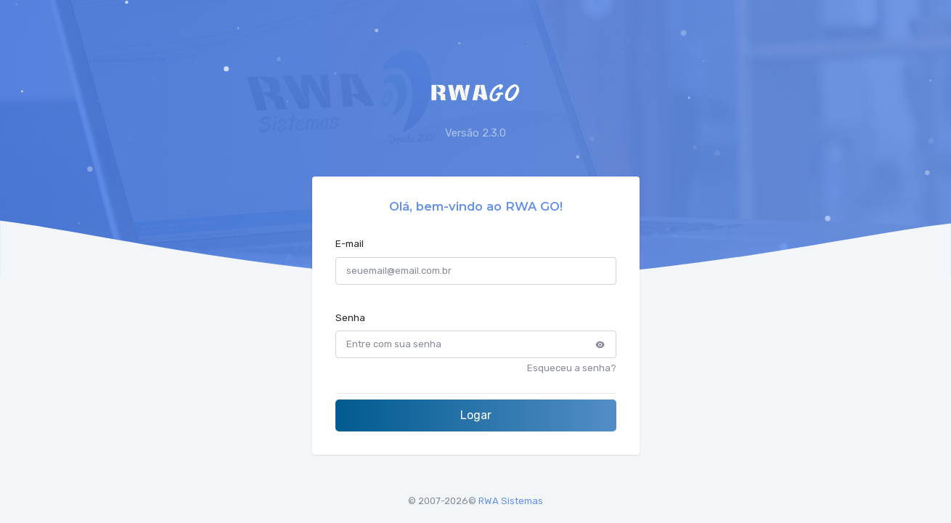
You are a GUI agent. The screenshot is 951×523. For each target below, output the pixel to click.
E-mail (349, 243)
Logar (475, 415)
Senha (350, 317)
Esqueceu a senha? (571, 367)
